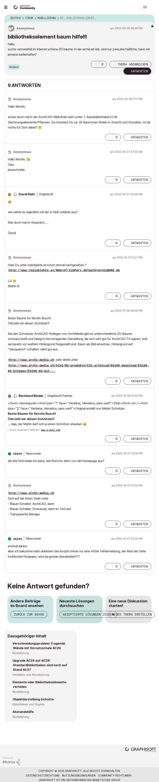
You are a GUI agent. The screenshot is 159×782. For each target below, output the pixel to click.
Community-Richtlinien (114, 775)
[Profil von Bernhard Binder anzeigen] (31, 396)
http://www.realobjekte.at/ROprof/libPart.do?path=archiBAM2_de (64, 270)
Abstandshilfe (23, 712)
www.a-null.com (50, 430)
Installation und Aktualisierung (31, 674)
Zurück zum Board (29, 614)
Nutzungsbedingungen (79, 775)
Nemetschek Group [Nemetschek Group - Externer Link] (106, 780)
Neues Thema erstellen (132, 614)
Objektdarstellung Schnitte (33, 699)
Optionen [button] (149, 18)
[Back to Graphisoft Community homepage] (25, 7)
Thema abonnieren (133, 64)
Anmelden (153, 7)
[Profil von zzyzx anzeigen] (17, 453)
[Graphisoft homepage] (140, 750)
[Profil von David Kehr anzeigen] (27, 194)
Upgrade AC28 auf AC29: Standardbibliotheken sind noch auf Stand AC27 (40, 665)
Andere (14, 67)
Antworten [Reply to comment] (139, 137)
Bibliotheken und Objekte (28, 704)
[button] (94, 64)
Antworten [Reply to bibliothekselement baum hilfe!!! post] (139, 71)
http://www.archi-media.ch (31, 360)
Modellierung (21, 653)
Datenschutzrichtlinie (43, 775)
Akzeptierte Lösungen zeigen (88, 614)
